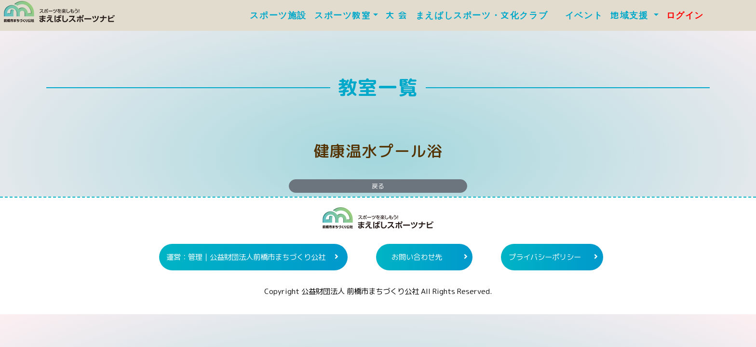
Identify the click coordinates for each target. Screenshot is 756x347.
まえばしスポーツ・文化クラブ (486, 15)
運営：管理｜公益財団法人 (245, 257)
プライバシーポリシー (545, 257)
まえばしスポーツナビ (378, 221)
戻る (378, 186)
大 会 (397, 15)
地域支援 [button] (630, 15)
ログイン (685, 15)
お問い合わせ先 (417, 257)
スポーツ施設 (278, 15)
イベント (584, 15)
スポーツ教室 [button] (342, 15)
